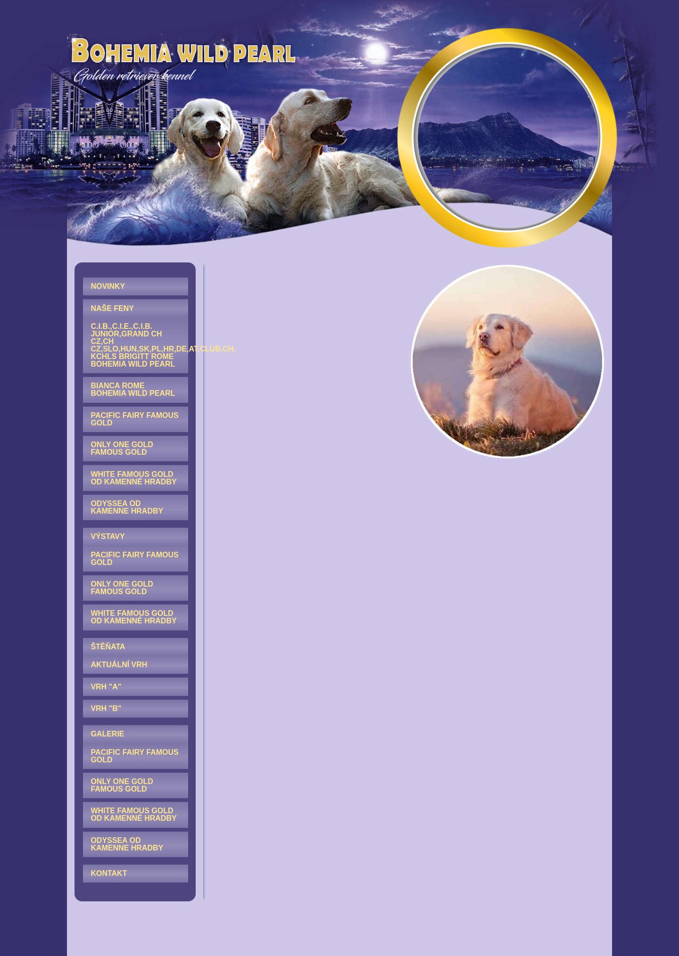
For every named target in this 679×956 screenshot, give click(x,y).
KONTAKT (109, 873)
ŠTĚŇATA (108, 647)
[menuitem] (135, 286)
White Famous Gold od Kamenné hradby (133, 478)
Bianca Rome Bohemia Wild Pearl (133, 389)
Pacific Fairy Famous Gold (134, 419)
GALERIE (107, 734)
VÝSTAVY (107, 536)
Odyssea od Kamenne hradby (127, 507)
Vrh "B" (106, 708)
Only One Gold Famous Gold (122, 448)
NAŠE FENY (112, 308)
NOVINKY (108, 286)
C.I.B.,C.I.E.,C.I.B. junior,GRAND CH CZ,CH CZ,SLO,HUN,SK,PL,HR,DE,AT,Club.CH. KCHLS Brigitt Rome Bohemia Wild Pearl (139, 345)
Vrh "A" (106, 687)
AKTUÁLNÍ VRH (119, 665)
